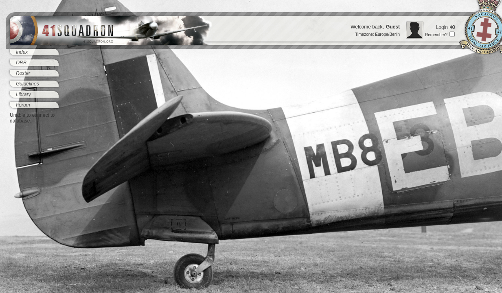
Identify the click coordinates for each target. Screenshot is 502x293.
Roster (23, 73)
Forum (23, 105)
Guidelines (27, 84)
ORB (21, 63)
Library (23, 94)
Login (445, 27)
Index (22, 52)
